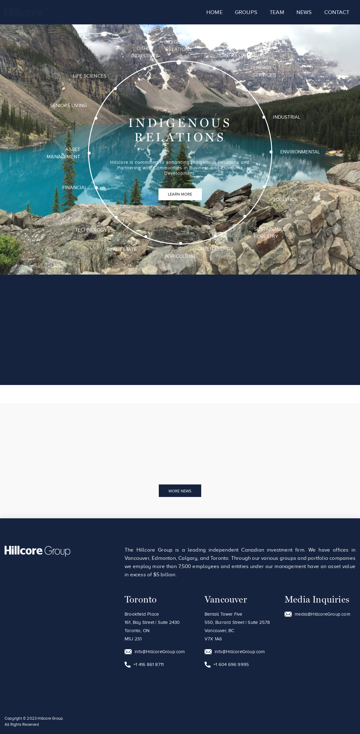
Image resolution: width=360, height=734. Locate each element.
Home (214, 12)
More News (180, 491)
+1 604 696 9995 (227, 665)
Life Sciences (89, 75)
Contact (336, 12)
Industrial (287, 118)
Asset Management (62, 152)
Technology (90, 230)
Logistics (285, 200)
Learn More (180, 194)
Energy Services (265, 71)
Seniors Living (68, 104)
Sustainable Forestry (269, 233)
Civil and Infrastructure (245, 51)
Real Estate (121, 250)
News (304, 12)
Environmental (301, 153)
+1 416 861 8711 (144, 665)
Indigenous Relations (180, 44)
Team (277, 12)
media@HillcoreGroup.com (317, 614)
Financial (73, 187)
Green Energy (215, 250)
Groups (246, 12)
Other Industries (145, 51)
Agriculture (180, 257)
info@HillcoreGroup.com (155, 652)
